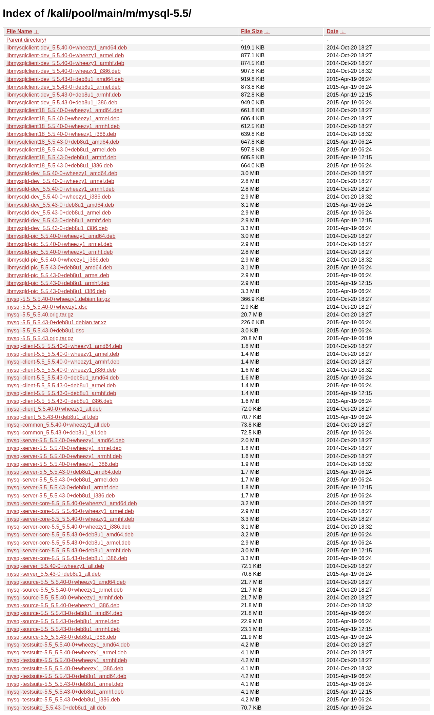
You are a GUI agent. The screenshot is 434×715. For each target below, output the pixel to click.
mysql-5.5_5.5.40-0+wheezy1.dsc (46, 307)
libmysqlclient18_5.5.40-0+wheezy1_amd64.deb (64, 110)
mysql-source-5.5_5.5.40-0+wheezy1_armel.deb (64, 590)
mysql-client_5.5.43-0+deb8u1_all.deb (52, 417)
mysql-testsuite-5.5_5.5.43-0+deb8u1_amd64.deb (66, 676)
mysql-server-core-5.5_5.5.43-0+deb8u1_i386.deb (66, 558)
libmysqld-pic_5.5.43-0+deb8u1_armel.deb (57, 275)
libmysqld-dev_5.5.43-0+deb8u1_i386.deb (56, 228)
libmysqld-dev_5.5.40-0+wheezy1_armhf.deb (60, 189)
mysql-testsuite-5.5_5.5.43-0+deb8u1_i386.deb (63, 699)
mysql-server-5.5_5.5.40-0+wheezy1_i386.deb (62, 464)
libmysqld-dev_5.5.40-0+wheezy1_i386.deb (58, 197)
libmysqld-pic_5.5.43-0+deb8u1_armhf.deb (58, 283)
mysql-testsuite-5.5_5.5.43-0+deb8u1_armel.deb (64, 684)
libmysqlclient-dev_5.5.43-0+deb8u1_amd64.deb (65, 79)
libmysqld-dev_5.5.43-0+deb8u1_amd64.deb (60, 205)
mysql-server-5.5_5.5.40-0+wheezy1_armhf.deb (64, 456)
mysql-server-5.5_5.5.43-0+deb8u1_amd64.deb (63, 472)
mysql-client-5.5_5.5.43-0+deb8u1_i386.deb (59, 401)
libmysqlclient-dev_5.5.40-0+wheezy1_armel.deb (65, 55)
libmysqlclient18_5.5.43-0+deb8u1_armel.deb (61, 149)
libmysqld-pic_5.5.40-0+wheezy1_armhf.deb (59, 252)
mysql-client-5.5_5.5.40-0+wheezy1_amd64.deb (64, 346)
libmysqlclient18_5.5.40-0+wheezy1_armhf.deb (63, 126)
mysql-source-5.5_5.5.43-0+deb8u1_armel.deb (62, 621)
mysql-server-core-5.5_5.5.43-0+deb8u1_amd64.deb (70, 534)
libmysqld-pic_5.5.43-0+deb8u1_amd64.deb (59, 267)
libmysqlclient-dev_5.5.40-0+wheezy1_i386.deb (63, 71)
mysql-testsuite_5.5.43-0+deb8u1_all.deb (56, 708)
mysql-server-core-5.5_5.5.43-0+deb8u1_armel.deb (68, 543)
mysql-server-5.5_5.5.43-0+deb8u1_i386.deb (60, 495)
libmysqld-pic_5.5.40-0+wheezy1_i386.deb (57, 260)
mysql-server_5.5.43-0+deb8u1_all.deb (53, 574)
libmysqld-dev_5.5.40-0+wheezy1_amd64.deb (61, 173)
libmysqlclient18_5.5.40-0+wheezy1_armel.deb (62, 118)
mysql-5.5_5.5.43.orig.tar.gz (39, 338)
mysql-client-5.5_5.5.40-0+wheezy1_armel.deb (62, 354)
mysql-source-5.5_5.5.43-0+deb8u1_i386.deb (61, 637)
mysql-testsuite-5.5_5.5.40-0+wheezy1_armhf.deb (66, 660)
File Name (19, 31)
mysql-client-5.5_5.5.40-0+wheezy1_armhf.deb (62, 362)
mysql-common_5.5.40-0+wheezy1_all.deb (58, 425)
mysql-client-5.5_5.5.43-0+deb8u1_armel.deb (61, 385)
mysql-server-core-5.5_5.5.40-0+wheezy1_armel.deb (70, 511)
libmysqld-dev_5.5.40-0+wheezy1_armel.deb (60, 181)
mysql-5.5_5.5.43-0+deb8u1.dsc (45, 330)
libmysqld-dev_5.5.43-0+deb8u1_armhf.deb (58, 220)
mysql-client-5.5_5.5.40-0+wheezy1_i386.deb (61, 370)
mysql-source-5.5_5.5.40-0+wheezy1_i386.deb (62, 605)
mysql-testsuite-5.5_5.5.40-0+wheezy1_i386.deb (64, 668)
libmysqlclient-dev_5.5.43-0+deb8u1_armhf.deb (63, 95)
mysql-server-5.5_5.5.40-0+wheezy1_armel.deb (63, 448)
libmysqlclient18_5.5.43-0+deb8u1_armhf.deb (61, 157)
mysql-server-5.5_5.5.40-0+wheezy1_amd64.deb (65, 440)
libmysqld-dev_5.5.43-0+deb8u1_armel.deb (58, 213)
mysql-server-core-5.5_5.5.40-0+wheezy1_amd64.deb (71, 503)
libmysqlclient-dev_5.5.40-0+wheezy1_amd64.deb (66, 47)
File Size (252, 31)
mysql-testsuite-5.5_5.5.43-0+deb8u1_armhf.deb (65, 692)
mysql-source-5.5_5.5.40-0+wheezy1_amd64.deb (66, 582)
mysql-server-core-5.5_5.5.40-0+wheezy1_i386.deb (68, 527)
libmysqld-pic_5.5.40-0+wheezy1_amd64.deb (61, 236)
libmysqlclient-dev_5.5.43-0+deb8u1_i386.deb (61, 102)
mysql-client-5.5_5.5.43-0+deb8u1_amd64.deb (62, 378)
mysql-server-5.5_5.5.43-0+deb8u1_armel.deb (62, 480)
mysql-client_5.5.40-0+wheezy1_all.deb (54, 409)
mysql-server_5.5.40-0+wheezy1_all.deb (55, 566)
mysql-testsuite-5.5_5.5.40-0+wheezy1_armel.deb (66, 652)
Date (332, 31)
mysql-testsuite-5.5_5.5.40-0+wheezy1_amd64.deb (68, 645)
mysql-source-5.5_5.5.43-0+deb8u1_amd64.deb (64, 613)
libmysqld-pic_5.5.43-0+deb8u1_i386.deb (56, 291)
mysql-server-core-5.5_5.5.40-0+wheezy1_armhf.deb (70, 519)
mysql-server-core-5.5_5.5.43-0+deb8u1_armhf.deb (68, 550)
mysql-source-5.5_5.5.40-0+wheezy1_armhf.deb (64, 597)
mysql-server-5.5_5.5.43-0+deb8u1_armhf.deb (62, 487)
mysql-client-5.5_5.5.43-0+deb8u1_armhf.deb (61, 393)
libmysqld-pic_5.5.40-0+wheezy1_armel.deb (59, 244)
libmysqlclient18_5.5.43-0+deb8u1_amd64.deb (62, 142)
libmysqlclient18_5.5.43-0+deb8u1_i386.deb (59, 165)
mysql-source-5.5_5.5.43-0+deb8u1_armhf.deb (63, 629)
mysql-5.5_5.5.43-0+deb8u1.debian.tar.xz (56, 322)
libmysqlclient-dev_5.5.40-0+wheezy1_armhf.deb (65, 63)
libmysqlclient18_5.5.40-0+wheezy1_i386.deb (61, 134)
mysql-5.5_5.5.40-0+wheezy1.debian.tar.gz (58, 299)
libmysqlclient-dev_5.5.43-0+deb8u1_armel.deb (63, 87)
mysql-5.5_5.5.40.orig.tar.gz (39, 315)
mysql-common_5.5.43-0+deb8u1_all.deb (56, 432)
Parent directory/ (26, 40)
